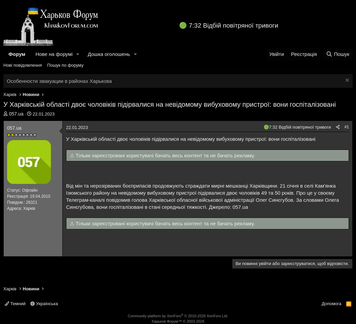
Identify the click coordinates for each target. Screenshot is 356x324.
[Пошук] (338, 54)
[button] (78, 54)
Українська (44, 303)
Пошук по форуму (65, 65)
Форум (16, 54)
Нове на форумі (53, 54)
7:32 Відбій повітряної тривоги (233, 25)
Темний (15, 303)
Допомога (331, 303)
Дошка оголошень (109, 54)
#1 (347, 127)
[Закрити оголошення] (346, 81)
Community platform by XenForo (178, 316)
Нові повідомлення (22, 65)
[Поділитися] (337, 127)
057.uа (16, 114)
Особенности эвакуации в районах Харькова (59, 81)
